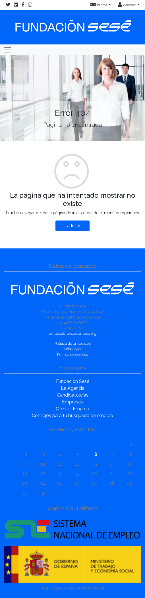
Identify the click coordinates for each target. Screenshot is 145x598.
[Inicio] (72, 23)
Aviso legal (72, 349)
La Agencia (72, 388)
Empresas (72, 402)
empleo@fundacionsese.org (72, 333)
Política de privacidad (73, 343)
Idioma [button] (99, 5)
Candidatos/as (72, 395)
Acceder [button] (127, 5)
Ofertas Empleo (72, 408)
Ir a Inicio (72, 225)
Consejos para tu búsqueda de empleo (72, 415)
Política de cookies (72, 354)
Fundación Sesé (72, 381)
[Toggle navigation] (7, 49)
